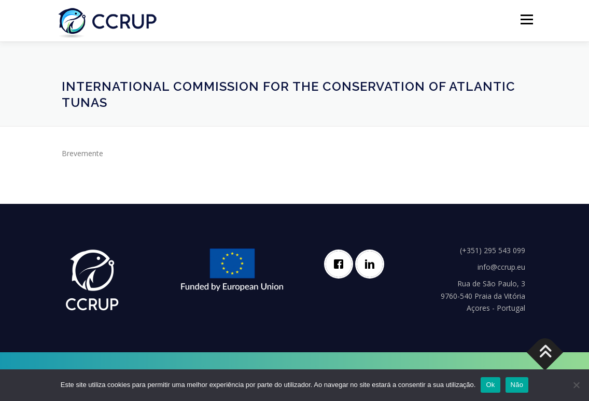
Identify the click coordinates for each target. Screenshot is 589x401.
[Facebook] (341, 264)
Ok (490, 385)
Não (517, 385)
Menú (526, 19)
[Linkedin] (372, 264)
